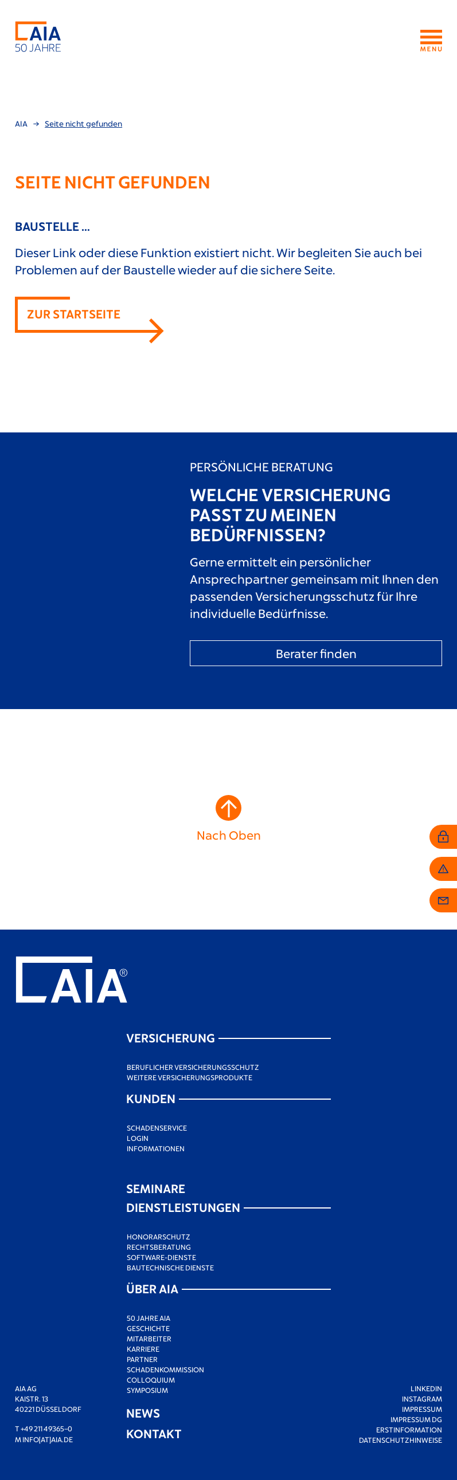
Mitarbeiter (149, 1338)
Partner (142, 1359)
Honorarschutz (158, 1236)
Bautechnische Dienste (170, 1267)
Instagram (422, 1399)
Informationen (156, 1148)
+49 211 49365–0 (46, 1428)
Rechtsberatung (159, 1247)
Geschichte (148, 1328)
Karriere (143, 1349)
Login (138, 1138)
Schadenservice (157, 1128)
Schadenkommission (165, 1369)
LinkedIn (426, 1388)
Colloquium (151, 1380)
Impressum (422, 1409)
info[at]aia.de (47, 1439)
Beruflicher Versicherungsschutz (193, 1067)
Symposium (147, 1390)
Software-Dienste (161, 1257)
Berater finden (316, 653)
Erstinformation (409, 1429)
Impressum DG (416, 1419)
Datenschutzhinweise (400, 1440)
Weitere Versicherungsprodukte (189, 1077)
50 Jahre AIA (148, 1318)
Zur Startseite (73, 313)
